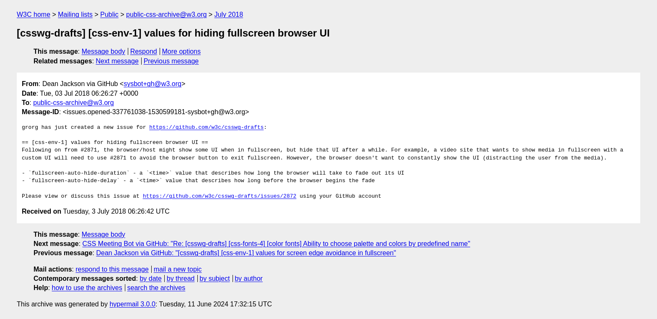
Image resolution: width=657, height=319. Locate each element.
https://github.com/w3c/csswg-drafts (206, 127)
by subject (214, 278)
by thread (181, 278)
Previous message (171, 61)
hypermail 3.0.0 (132, 304)
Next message (117, 61)
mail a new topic (178, 269)
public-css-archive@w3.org (166, 14)
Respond (143, 51)
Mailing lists (75, 14)
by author (249, 278)
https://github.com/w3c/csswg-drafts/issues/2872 (220, 196)
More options (181, 51)
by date (150, 278)
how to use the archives (87, 287)
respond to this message (111, 269)
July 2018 (229, 14)
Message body (103, 51)
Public (109, 14)
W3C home (33, 14)
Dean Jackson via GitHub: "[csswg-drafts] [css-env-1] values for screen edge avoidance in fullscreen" (246, 252)
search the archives (156, 287)
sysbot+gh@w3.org (152, 83)
